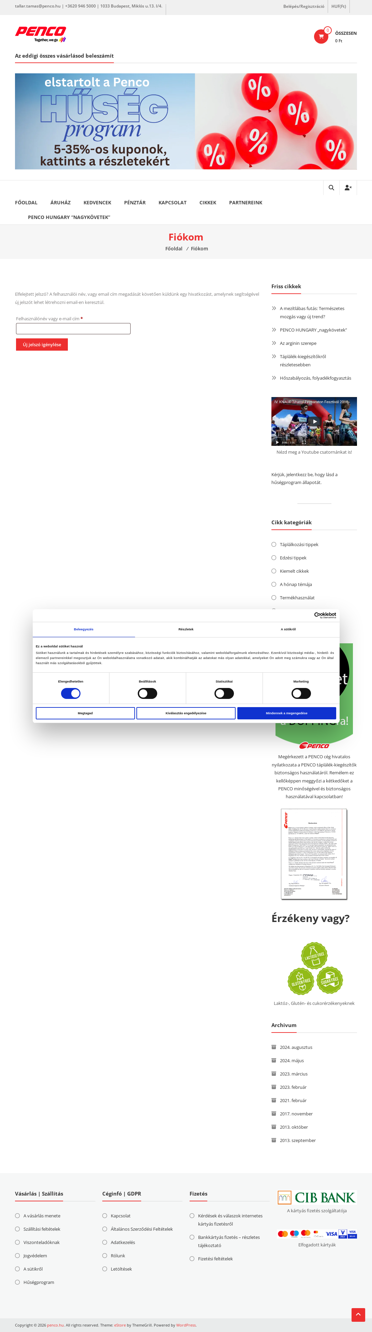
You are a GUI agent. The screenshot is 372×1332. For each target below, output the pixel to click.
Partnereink (245, 202)
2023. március (294, 1074)
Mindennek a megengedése (287, 713)
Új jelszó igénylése (42, 344)
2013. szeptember (298, 1140)
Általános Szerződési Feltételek (142, 1229)
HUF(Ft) (338, 6)
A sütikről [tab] (288, 629)
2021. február (293, 1100)
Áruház (60, 202)
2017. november (296, 1114)
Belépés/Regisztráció (303, 6)
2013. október (294, 1127)
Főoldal (26, 202)
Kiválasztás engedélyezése (186, 713)
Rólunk (118, 1256)
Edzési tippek (293, 558)
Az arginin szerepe (298, 343)
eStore (120, 1325)
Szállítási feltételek (42, 1229)
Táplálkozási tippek (299, 544)
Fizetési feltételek (215, 1259)
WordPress (186, 1325)
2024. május (292, 1060)
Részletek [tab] (185, 629)
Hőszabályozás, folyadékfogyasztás (315, 378)
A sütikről (33, 1269)
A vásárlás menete (42, 1216)
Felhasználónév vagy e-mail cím (58, 318)
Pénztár (135, 202)
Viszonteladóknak (42, 1242)
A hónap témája (296, 584)
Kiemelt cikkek (294, 571)
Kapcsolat (173, 202)
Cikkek (207, 202)
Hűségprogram (39, 1282)
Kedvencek (97, 202)
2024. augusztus (296, 1047)
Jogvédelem (35, 1256)
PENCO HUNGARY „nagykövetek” (313, 330)
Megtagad (85, 713)
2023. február (293, 1087)
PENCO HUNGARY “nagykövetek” (69, 217)
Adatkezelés (123, 1242)
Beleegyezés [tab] (83, 629)
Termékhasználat (297, 598)
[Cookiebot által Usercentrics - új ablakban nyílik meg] (306, 615)
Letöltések (121, 1269)
